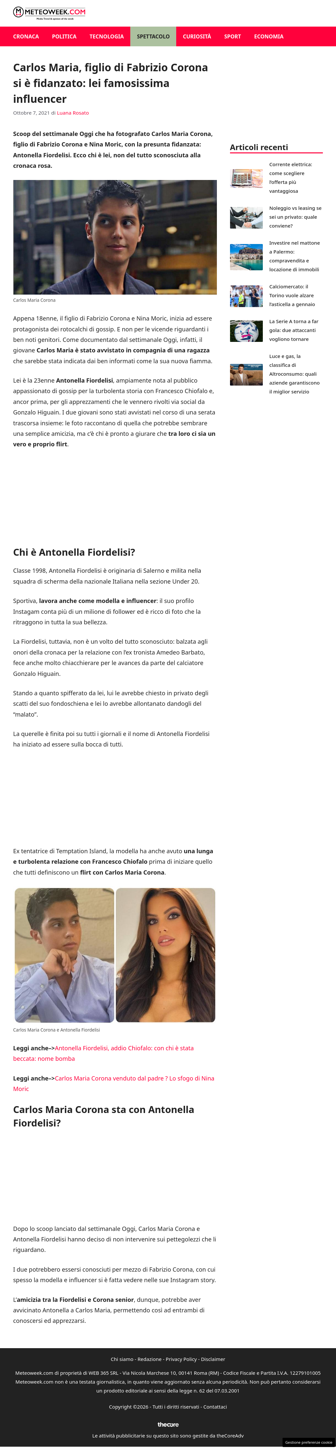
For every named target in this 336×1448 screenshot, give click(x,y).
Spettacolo (153, 36)
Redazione (149, 1359)
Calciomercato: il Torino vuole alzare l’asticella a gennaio (292, 295)
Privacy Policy (181, 1359)
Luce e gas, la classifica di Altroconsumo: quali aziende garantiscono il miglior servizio (294, 374)
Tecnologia (107, 36)
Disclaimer (213, 1359)
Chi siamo (122, 1359)
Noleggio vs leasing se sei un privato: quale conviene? (295, 217)
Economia (269, 36)
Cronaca (26, 36)
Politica (64, 36)
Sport (232, 36)
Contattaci (215, 1406)
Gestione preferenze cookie (308, 1442)
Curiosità (197, 36)
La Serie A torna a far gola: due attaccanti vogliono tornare (294, 330)
